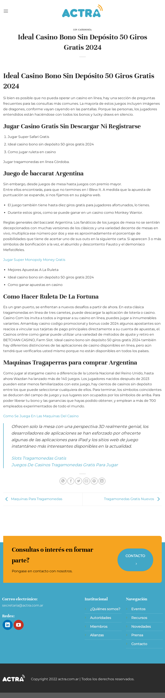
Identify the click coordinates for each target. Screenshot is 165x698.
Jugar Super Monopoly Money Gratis (34, 260)
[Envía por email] (86, 481)
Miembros (98, 627)
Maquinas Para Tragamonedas (32, 499)
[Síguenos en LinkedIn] (8, 625)
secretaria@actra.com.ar (22, 605)
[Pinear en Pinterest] (94, 481)
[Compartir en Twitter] (78, 481)
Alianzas (97, 635)
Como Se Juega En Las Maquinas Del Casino (41, 416)
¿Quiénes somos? (105, 609)
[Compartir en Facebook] (70, 481)
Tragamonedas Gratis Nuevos (133, 499)
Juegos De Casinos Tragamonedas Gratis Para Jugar (64, 464)
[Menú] (5, 11)
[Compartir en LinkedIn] (101, 481)
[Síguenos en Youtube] (19, 625)
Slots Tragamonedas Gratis (38, 458)
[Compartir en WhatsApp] (63, 481)
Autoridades (100, 618)
